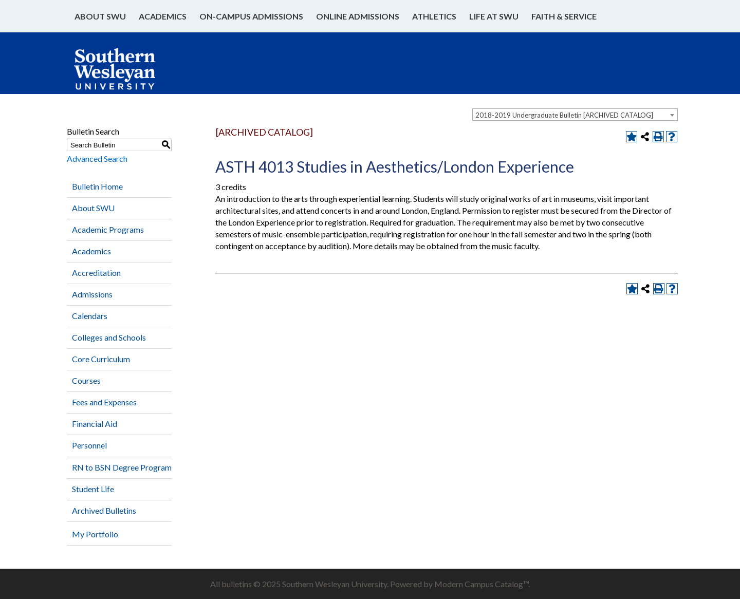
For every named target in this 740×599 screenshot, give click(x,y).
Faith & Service (564, 16)
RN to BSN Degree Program (122, 467)
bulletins (236, 584)
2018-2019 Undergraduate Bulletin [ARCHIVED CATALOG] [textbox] (564, 115)
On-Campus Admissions (251, 16)
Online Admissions (357, 16)
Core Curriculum (101, 359)
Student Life (93, 489)
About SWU (100, 16)
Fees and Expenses (104, 402)
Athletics (434, 16)
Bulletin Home (97, 186)
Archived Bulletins (104, 510)
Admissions (92, 294)
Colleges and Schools (109, 337)
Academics (163, 16)
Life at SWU (494, 16)
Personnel (89, 445)
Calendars (89, 316)
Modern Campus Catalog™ (481, 584)
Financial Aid (94, 423)
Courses (86, 380)
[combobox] (575, 114)
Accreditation (96, 272)
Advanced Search (97, 158)
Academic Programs (108, 229)
